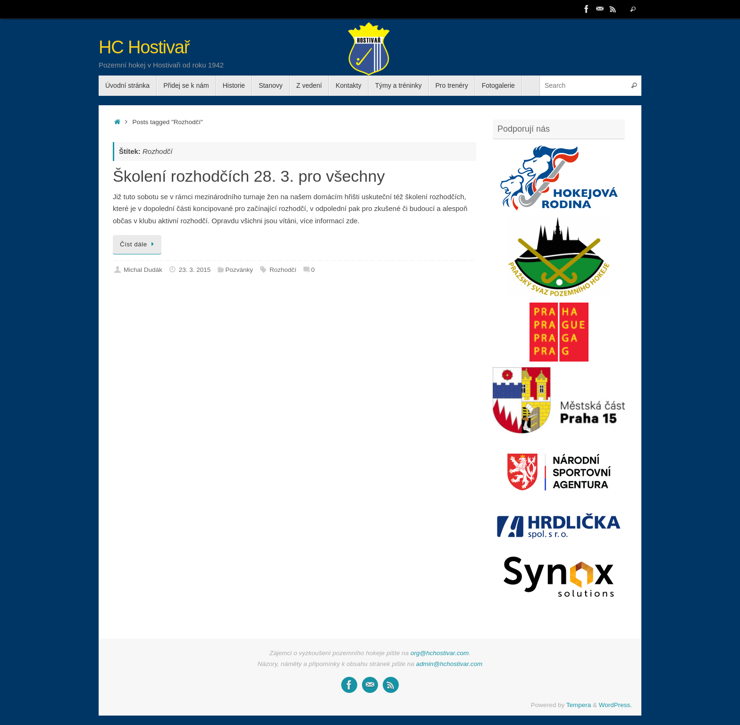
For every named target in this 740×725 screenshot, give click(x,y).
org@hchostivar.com (440, 653)
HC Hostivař (144, 47)
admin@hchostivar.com (449, 663)
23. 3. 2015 (195, 269)
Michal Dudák (143, 269)
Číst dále (139, 244)
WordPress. (615, 704)
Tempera (578, 704)
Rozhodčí (282, 269)
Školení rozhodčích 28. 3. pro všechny (249, 176)
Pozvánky (239, 269)
